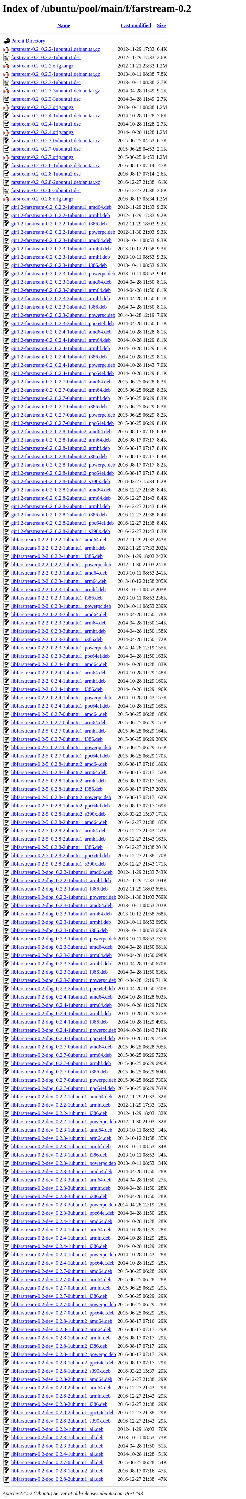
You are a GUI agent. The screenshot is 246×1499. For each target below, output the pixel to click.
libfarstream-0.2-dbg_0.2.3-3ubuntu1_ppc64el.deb (63, 988)
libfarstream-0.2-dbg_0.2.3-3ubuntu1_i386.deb (59, 972)
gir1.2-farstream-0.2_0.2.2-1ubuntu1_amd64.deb (61, 207)
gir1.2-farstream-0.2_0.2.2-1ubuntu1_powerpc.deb (63, 232)
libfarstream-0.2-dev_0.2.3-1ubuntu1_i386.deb (59, 1155)
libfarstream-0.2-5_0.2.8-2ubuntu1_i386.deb (56, 847)
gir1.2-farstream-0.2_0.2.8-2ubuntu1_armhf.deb (60, 506)
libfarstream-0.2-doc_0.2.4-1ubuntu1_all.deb (57, 1454)
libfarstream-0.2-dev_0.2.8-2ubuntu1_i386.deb (59, 1404)
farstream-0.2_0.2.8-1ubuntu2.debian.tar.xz (55, 165)
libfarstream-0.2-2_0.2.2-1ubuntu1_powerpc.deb (61, 564)
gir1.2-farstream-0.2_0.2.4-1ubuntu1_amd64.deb (61, 331)
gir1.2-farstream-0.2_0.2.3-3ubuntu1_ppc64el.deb (62, 323)
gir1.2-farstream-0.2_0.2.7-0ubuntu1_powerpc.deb (63, 415)
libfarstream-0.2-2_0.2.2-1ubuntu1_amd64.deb (59, 539)
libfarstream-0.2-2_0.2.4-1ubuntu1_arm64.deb (59, 672)
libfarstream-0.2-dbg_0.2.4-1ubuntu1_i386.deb (59, 1021)
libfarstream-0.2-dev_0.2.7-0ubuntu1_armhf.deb (61, 1288)
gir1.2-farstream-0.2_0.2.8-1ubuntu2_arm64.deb (61, 440)
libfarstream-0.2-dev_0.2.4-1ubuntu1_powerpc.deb (63, 1254)
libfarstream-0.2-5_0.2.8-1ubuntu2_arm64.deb (59, 772)
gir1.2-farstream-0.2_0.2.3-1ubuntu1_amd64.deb (61, 240)
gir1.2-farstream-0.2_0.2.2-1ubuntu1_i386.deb (59, 223)
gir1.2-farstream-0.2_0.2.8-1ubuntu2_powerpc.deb (63, 464)
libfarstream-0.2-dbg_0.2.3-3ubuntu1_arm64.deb (61, 955)
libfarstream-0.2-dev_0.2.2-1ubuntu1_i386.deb (59, 1113)
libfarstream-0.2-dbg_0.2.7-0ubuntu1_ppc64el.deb (63, 1088)
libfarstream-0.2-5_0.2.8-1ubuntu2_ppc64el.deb (60, 805)
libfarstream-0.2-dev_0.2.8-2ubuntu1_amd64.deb (61, 1379)
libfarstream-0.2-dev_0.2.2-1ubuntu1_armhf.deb (61, 1105)
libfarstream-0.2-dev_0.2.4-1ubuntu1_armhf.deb (61, 1238)
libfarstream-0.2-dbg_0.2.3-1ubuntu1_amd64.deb (61, 905)
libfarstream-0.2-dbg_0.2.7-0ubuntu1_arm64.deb (61, 1055)
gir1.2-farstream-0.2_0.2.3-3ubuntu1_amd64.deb (61, 282)
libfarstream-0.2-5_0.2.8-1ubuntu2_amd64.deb (59, 764)
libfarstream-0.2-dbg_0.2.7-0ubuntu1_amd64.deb (61, 1046)
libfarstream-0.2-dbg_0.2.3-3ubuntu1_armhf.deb (61, 963)
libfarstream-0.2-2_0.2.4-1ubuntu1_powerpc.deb (61, 697)
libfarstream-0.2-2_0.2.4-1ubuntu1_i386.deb (56, 689)
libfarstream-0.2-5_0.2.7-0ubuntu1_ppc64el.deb (60, 755)
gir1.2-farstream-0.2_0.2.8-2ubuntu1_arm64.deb (61, 498)
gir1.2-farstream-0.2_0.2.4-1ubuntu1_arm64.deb (61, 340)
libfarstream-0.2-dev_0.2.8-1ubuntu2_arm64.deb (61, 1329)
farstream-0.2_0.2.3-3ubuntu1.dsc (46, 99)
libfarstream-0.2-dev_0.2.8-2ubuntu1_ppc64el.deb (63, 1412)
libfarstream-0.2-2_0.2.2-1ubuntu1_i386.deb (56, 556)
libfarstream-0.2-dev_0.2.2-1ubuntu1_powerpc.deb (63, 1121)
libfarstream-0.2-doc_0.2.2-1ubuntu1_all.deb (57, 1429)
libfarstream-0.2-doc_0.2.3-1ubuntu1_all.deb (57, 1437)
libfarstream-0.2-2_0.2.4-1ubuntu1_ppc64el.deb (60, 706)
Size (161, 25)
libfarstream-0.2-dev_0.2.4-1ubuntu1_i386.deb (59, 1246)
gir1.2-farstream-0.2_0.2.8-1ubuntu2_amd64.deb (61, 431)
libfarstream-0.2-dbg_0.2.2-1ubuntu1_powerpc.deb (63, 897)
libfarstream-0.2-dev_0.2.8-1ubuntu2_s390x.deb (61, 1371)
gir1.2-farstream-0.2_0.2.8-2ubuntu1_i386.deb (59, 514)
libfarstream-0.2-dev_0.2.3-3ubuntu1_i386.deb (59, 1196)
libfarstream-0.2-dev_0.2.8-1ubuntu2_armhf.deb (61, 1337)
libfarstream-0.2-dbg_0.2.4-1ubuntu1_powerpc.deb (63, 1030)
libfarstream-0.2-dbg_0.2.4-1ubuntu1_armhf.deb (61, 1013)
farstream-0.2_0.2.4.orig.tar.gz (42, 132)
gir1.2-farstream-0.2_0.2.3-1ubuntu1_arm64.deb (61, 248)
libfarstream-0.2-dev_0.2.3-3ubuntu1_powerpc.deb (63, 1204)
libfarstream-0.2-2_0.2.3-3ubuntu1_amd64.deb (59, 614)
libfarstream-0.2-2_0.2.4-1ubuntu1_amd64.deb (59, 664)
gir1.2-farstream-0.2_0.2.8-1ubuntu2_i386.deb (59, 456)
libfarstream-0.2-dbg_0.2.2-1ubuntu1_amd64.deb (61, 872)
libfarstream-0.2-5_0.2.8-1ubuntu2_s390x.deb (58, 814)
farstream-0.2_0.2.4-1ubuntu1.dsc (46, 124)
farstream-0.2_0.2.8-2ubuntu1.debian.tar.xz (55, 182)
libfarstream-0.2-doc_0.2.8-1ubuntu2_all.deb (57, 1470)
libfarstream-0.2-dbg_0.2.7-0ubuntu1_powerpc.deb (63, 1080)
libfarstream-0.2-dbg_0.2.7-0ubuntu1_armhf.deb (61, 1063)
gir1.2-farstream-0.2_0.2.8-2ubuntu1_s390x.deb (60, 531)
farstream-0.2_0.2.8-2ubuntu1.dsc (46, 190)
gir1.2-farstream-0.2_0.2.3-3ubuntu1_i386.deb (59, 307)
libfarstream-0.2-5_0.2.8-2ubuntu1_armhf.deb (58, 839)
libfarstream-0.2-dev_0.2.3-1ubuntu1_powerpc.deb (63, 1163)
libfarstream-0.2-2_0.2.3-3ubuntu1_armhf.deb (58, 631)
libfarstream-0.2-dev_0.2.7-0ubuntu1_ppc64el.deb (63, 1312)
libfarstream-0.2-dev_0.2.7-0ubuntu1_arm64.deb (61, 1279)
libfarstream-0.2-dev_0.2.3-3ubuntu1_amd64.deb (61, 1171)
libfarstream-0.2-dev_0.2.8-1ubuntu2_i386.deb (59, 1346)
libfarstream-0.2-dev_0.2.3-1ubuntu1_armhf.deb (61, 1146)
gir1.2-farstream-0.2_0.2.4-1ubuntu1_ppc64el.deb (62, 373)
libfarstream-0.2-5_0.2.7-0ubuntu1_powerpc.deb (61, 747)
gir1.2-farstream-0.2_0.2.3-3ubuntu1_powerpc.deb (63, 315)
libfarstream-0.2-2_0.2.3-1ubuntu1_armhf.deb (58, 589)
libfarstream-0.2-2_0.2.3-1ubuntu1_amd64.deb (59, 573)
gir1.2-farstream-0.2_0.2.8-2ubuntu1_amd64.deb (61, 489)
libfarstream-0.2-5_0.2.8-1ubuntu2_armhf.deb (58, 780)
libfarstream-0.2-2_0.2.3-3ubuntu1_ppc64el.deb (60, 656)
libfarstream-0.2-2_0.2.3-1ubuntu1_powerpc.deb (61, 606)
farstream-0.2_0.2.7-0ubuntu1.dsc (46, 149)
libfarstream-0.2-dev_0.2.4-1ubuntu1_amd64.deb (61, 1221)
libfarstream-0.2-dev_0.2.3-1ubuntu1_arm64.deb (61, 1138)
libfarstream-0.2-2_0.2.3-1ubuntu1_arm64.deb (59, 581)
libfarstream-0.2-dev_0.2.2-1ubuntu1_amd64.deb (61, 1096)
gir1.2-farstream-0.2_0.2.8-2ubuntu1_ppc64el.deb (62, 523)
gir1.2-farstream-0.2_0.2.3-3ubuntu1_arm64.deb (61, 290)
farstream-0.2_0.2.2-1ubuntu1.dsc (46, 57)
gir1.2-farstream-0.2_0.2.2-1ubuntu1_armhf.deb (60, 215)
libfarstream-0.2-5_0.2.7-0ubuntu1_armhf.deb (58, 731)
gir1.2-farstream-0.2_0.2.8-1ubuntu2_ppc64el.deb (62, 473)
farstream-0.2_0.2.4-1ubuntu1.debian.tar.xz (55, 115)
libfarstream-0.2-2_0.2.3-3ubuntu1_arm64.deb (59, 622)
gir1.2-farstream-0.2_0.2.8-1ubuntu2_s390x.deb (60, 481)
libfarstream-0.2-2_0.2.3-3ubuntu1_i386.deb (56, 639)
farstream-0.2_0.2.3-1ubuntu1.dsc (46, 82)
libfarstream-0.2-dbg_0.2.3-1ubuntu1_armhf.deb (61, 922)
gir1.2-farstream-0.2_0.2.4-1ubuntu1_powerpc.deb (63, 365)
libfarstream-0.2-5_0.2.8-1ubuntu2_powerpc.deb (61, 797)
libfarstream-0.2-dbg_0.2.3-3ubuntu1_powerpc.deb (63, 980)
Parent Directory (28, 40)
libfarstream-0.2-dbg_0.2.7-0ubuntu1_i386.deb (59, 1071)
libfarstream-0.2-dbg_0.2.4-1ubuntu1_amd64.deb (61, 997)
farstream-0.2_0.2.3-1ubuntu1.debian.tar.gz (55, 74)
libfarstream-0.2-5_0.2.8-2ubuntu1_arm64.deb (59, 830)
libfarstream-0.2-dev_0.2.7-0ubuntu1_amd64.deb (61, 1271)
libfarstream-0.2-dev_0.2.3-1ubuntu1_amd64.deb (61, 1130)
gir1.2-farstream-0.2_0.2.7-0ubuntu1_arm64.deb (61, 390)
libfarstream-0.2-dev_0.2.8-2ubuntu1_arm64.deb (61, 1387)
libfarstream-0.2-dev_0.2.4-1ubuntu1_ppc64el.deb (63, 1263)
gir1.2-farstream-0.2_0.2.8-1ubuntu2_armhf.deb (60, 448)
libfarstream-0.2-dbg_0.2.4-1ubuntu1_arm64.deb (61, 1005)
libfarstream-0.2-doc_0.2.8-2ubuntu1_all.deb (57, 1479)
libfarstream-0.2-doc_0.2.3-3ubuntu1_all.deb (57, 1445)
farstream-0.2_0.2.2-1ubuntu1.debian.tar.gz (55, 49)
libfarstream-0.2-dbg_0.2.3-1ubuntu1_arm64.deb (61, 913)
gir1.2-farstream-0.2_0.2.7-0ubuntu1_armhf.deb (60, 398)
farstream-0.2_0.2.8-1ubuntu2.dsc (46, 174)
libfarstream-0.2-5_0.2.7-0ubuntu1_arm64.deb (59, 722)
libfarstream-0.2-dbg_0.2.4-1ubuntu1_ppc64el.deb (63, 1038)
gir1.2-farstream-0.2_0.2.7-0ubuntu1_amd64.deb (61, 381)
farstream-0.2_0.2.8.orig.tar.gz (42, 198)
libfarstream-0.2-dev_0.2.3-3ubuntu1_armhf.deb (61, 1188)
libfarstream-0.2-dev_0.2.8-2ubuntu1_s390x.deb (61, 1421)
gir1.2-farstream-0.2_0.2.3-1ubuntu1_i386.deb (59, 265)
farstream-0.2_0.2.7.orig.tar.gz (42, 157)
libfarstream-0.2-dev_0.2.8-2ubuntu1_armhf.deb (61, 1396)
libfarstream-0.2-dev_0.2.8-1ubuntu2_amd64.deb (61, 1321)
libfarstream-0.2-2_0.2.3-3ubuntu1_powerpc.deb (61, 647)
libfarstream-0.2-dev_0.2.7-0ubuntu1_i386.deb (59, 1296)
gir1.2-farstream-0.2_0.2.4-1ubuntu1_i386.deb (59, 356)
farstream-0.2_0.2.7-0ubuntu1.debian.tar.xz (55, 140)
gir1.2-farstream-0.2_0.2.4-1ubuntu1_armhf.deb (60, 348)
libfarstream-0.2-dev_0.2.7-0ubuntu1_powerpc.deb (63, 1304)
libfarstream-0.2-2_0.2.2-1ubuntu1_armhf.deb (58, 548)
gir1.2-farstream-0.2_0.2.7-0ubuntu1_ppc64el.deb (62, 423)
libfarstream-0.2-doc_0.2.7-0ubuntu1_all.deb (57, 1462)
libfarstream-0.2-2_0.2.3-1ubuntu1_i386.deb (56, 597)
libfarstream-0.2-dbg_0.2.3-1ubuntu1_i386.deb (59, 930)
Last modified (136, 25)
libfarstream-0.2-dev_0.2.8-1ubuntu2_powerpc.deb (63, 1354)
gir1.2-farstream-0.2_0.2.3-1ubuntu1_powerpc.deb (63, 273)
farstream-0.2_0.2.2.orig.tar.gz (42, 65)
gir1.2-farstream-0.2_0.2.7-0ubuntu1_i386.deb (59, 406)
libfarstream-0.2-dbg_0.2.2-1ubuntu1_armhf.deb (61, 880)
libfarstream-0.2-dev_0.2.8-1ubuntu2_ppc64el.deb (63, 1362)
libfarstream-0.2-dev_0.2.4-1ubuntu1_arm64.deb (61, 1229)
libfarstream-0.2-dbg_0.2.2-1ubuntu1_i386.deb (59, 888)
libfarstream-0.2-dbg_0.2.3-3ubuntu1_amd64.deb (61, 947)
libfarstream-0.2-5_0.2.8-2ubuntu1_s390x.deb (58, 864)
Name (63, 25)
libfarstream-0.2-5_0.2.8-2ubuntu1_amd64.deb (59, 822)
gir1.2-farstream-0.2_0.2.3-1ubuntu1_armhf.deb (60, 257)
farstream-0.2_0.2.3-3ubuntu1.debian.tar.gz (55, 90)
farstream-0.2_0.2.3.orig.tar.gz (42, 107)
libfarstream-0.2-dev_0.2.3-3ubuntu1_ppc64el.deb (63, 1213)
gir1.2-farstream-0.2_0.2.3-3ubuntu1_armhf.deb (60, 298)
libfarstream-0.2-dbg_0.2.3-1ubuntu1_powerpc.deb (63, 938)
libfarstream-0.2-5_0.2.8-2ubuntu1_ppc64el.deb (60, 855)
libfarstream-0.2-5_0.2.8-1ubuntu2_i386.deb (56, 789)
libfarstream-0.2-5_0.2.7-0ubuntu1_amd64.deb (59, 714)
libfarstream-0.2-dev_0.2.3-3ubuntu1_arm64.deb (61, 1179)
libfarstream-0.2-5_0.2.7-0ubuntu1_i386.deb (56, 739)
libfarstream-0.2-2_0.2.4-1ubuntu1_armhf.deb (58, 681)
